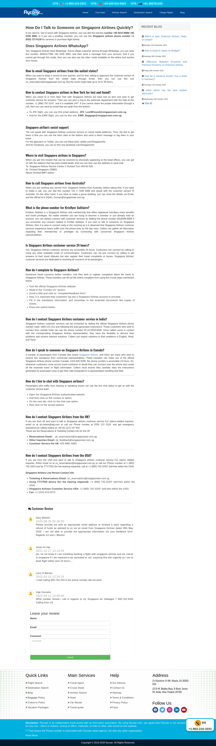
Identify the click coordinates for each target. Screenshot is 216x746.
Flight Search (35, 683)
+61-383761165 (146, 3)
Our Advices (119, 683)
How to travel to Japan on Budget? (162, 50)
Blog (182, 12)
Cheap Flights (166, 12)
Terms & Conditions (123, 697)
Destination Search (143, 12)
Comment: (36, 636)
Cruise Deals (77, 688)
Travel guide (77, 707)
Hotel (73, 697)
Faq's (115, 707)
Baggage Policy (36, 697)
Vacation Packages (38, 707)
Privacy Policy (120, 702)
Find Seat (100, 12)
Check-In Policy (36, 702)
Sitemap (116, 693)
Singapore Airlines (88, 355)
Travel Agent (77, 683)
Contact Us (118, 688)
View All (148, 103)
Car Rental (76, 702)
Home (85, 12)
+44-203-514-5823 (108, 3)
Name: (33, 618)
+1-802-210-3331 (69, 3)
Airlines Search (119, 12)
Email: (33, 627)
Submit (70, 657)
